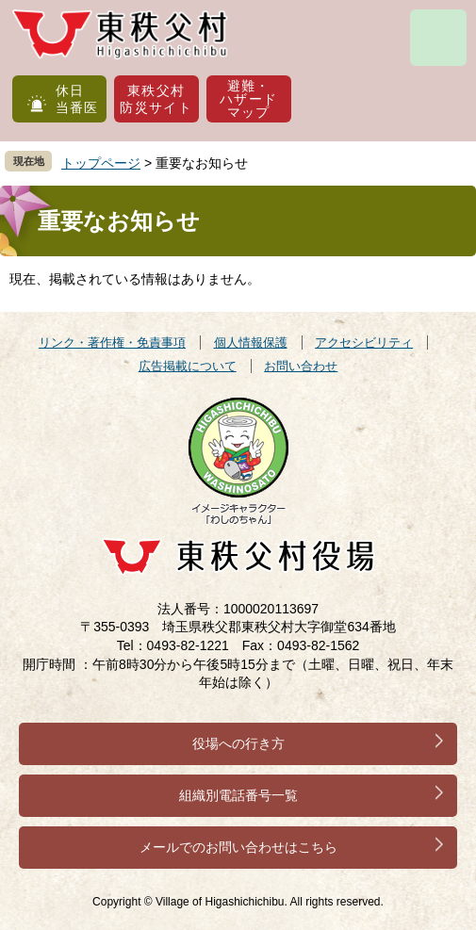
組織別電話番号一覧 (238, 795)
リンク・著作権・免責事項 (112, 342)
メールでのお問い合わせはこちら (238, 847)
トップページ (100, 163)
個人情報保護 (250, 342)
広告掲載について (188, 366)
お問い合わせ (300, 366)
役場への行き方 (238, 743)
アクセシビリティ (364, 342)
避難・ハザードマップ (249, 99)
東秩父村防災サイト (156, 99)
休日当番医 (77, 99)
